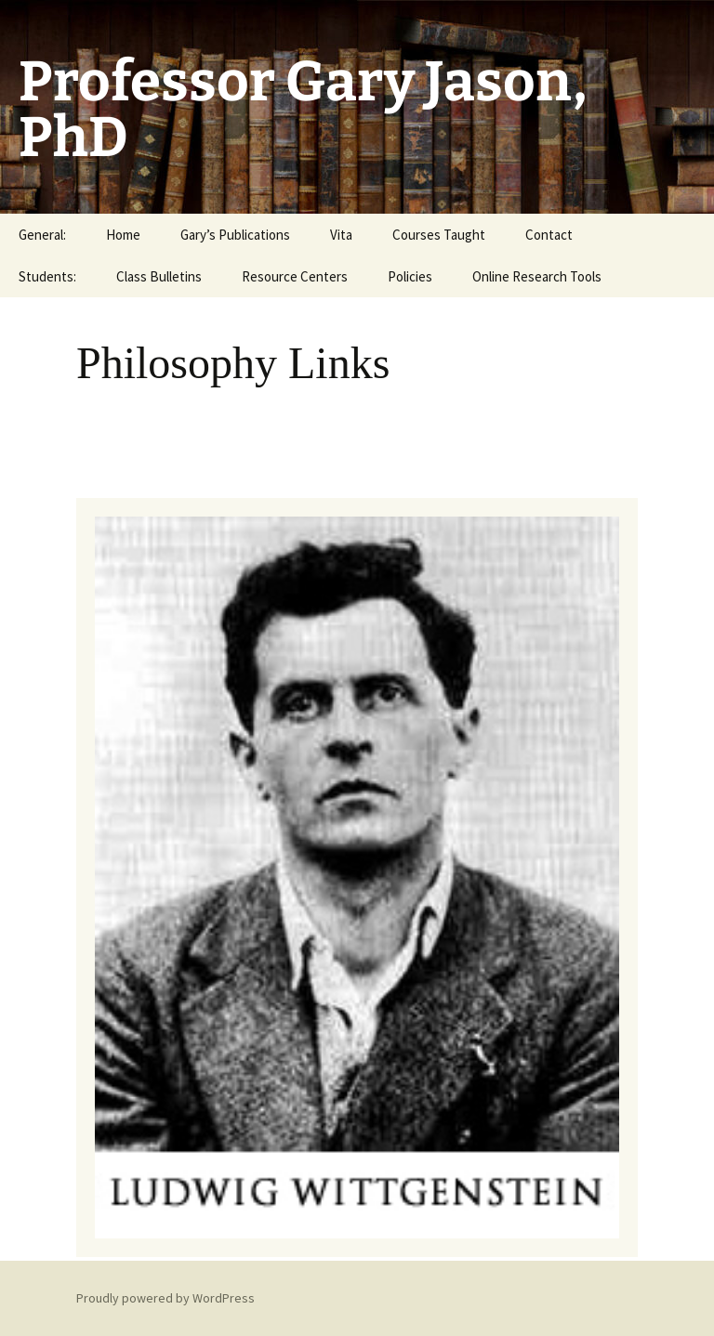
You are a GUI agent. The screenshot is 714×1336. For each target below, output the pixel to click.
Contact (549, 234)
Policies (410, 276)
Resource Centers (295, 276)
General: (42, 234)
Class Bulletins (159, 276)
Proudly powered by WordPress (165, 1298)
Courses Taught (438, 234)
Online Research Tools (537, 276)
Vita (341, 234)
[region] (357, 877)
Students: (47, 276)
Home (123, 234)
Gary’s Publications (235, 234)
